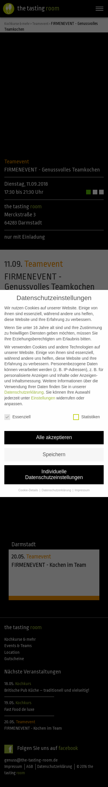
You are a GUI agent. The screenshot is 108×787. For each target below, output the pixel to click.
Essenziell (17, 401)
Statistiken (86, 401)
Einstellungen (43, 382)
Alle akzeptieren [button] (54, 422)
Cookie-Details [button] (28, 474)
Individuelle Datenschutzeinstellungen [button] (54, 459)
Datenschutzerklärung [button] (57, 474)
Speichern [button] (54, 439)
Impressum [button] (82, 474)
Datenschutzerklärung (23, 377)
